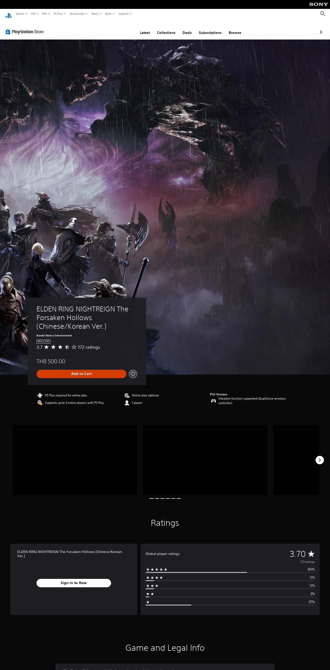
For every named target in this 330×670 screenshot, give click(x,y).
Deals (161, 28)
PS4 (44, 13)
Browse (209, 28)
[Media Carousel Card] (75, 455)
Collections (140, 28)
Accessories (77, 13)
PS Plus (58, 13)
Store (108, 13)
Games (20, 13)
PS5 (33, 13)
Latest (119, 28)
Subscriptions (184, 28)
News (95, 13)
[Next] (319, 455)
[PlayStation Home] (8, 14)
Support (123, 13)
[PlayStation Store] (25, 27)
